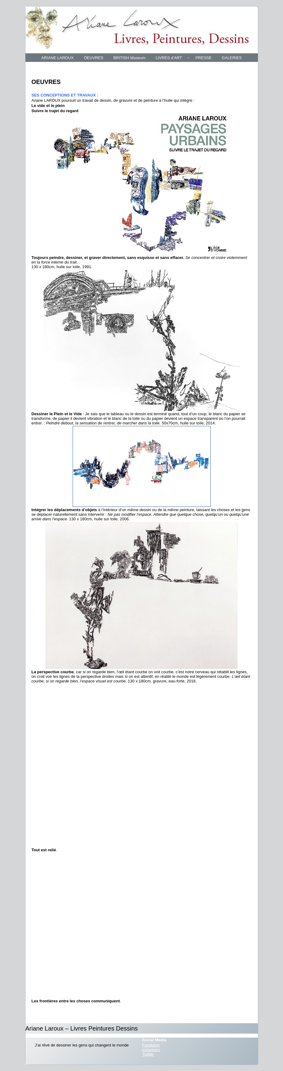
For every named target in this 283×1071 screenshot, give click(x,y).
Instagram (151, 1049)
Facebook (151, 1045)
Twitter (148, 1054)
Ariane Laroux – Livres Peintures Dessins (81, 1028)
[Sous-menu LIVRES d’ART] (188, 57)
